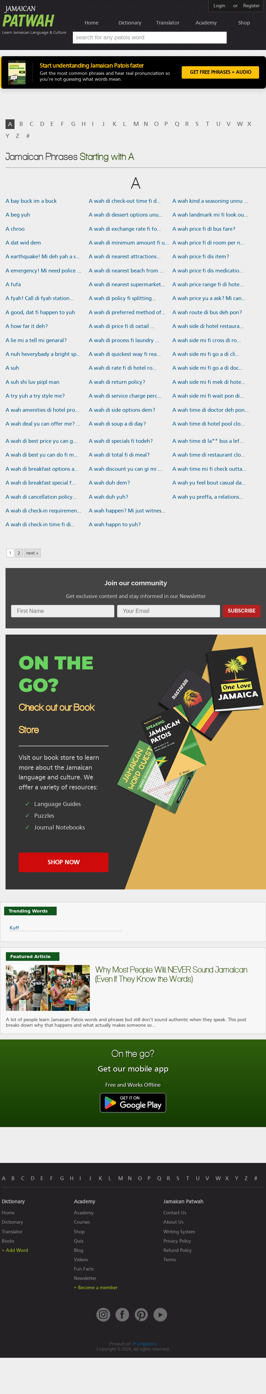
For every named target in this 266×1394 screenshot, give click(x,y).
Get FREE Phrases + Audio (220, 73)
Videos (81, 1260)
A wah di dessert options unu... (126, 215)
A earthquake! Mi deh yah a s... (43, 258)
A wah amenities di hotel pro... (42, 411)
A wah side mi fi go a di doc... (207, 369)
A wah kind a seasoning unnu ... (210, 202)
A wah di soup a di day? (117, 424)
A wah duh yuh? (108, 498)
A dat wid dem (23, 243)
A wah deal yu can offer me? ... (43, 424)
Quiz (79, 1242)
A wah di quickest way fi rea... (125, 355)
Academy (206, 23)
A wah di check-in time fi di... (40, 525)
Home (91, 23)
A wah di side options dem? (122, 411)
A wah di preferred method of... (127, 313)
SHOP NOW (63, 863)
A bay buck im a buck (31, 202)
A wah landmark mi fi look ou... (210, 215)
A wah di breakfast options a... (42, 470)
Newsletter (85, 1279)
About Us (173, 1223)
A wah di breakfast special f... (41, 483)
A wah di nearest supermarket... (127, 285)
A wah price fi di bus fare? (203, 230)
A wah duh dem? (109, 483)
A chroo (15, 230)
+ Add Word (15, 1251)
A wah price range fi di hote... (208, 285)
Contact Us (174, 1214)
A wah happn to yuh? (115, 525)
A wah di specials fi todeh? (121, 442)
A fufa (13, 285)
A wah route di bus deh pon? (207, 313)
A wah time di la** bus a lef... (208, 442)
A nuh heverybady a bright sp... (43, 355)
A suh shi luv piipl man (32, 383)
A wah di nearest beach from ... (126, 271)
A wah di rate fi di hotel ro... (122, 369)
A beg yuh (18, 215)
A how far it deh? (27, 327)
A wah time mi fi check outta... (209, 470)
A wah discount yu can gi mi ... (125, 470)
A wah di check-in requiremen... (43, 511)
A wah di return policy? (117, 383)
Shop (244, 23)
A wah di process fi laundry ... (124, 341)
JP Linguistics (144, 1344)
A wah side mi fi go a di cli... (205, 355)
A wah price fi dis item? (200, 258)
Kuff (14, 929)
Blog (78, 1251)
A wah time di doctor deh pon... (210, 411)
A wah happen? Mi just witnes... (127, 511)
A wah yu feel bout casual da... (209, 483)
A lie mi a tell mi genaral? (36, 341)
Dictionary (129, 23)
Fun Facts (84, 1270)
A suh (12, 369)
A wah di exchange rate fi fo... (125, 230)
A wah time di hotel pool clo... (208, 424)
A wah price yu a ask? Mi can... (209, 299)
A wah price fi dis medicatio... (207, 271)
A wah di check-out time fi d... (125, 202)
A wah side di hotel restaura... (208, 327)
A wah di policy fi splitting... (122, 299)
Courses (82, 1223)
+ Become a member (95, 1288)
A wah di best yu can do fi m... (42, 456)
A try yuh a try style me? (35, 397)
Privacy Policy (177, 1242)
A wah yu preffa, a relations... (207, 498)
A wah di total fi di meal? (119, 456)
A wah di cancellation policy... (41, 498)
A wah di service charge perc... (125, 397)
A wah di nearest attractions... (125, 258)
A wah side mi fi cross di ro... (206, 341)
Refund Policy (177, 1251)
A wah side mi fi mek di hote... (208, 383)
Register (251, 6)
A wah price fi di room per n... (208, 243)
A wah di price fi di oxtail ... (121, 327)
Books (8, 1242)
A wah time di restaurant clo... (208, 456)
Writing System (179, 1232)
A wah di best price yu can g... (41, 442)
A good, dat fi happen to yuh (40, 313)
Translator (167, 23)
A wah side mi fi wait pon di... (208, 397)
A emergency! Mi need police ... (43, 271)
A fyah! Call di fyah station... (40, 299)
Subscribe (241, 611)
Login (219, 6)
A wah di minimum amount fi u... (129, 243)
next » (32, 554)
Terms (169, 1260)
